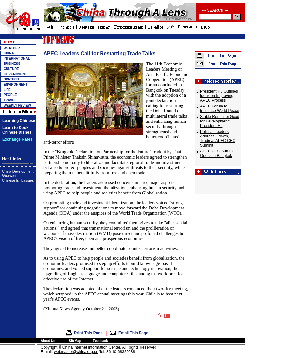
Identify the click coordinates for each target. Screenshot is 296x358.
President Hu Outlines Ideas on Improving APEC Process (219, 96)
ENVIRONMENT (16, 84)
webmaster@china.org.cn (76, 352)
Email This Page (133, 333)
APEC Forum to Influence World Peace (219, 108)
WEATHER (12, 48)
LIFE (7, 90)
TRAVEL (10, 100)
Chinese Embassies (18, 180)
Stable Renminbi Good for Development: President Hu (219, 121)
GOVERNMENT (15, 74)
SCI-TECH (11, 79)
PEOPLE (10, 95)
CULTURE (11, 69)
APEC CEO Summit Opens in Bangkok (217, 153)
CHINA (9, 53)
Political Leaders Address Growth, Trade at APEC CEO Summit (217, 138)
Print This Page (88, 333)
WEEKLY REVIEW (17, 105)
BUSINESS (12, 63)
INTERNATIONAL (17, 58)
